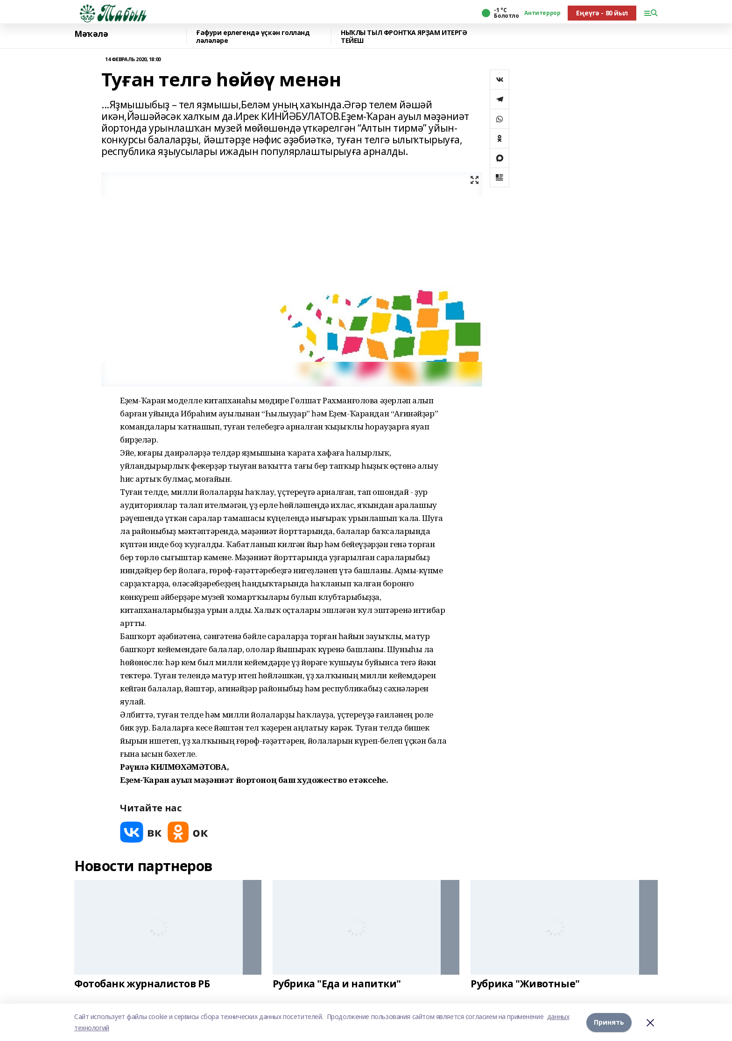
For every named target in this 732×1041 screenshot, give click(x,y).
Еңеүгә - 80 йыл (602, 12)
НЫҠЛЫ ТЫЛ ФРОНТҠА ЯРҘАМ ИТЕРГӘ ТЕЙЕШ (404, 36)
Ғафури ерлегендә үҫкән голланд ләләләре (253, 36)
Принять (609, 1022)
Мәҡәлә (91, 34)
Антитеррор (542, 13)
